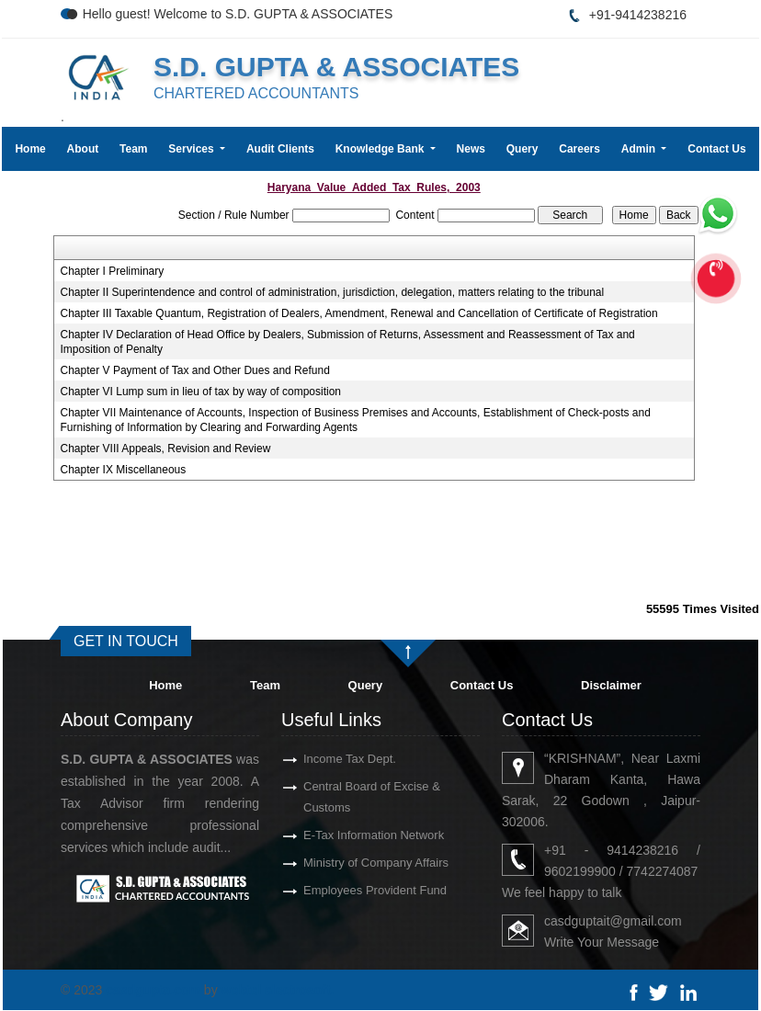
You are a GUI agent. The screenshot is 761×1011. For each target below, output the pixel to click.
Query (522, 148)
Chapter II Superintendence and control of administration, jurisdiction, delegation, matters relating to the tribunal (333, 292)
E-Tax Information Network (347, 835)
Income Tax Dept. (323, 759)
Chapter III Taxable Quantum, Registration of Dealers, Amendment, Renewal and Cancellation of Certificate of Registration (359, 313)
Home (30, 148)
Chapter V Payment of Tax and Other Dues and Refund (195, 370)
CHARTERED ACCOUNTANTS (255, 93)
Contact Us (716, 148)
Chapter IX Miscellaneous (124, 469)
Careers (579, 148)
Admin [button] (640, 148)
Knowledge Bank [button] (381, 148)
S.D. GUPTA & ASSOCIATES (336, 66)
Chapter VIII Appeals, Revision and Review (166, 448)
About (83, 148)
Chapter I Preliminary (113, 271)
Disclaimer (611, 685)
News (471, 148)
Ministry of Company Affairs (349, 862)
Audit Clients (280, 148)
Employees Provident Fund (348, 890)
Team (133, 148)
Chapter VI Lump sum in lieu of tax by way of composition (201, 391)
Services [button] (192, 148)
